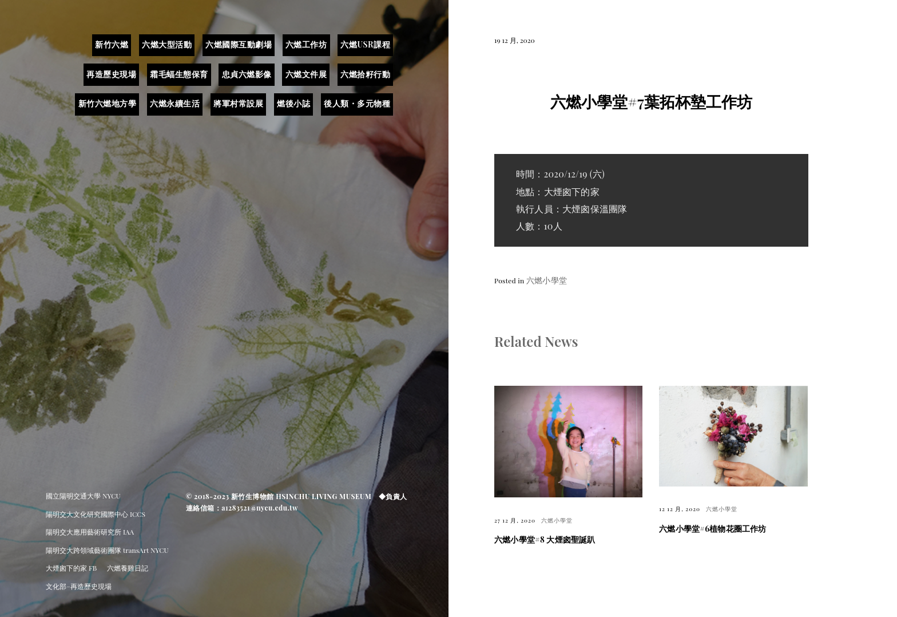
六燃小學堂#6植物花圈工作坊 (712, 528)
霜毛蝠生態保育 (179, 74)
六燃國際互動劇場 (238, 44)
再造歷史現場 (111, 74)
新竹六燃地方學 (107, 103)
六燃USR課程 (365, 44)
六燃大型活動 (167, 44)
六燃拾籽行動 (365, 74)
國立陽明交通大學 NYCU (83, 495)
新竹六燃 (111, 44)
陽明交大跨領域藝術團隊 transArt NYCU (107, 550)
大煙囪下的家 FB (71, 567)
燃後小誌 (293, 103)
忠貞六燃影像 (247, 74)
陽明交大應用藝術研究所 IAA (90, 531)
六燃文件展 (306, 74)
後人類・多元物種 (357, 103)
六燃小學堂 (546, 280)
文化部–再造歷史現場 (79, 586)
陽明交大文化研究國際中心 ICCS (95, 514)
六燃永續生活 (175, 103)
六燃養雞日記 (127, 567)
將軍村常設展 (238, 103)
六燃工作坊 (306, 44)
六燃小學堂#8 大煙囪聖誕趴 (545, 539)
